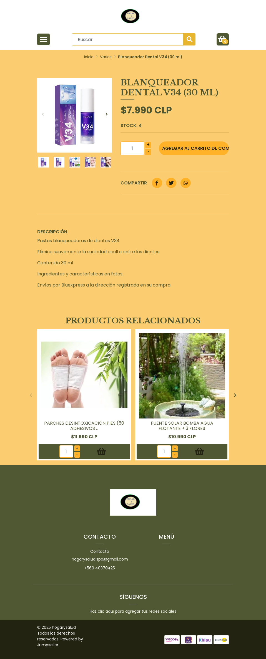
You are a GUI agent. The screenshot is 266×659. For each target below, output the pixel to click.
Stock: (131, 125)
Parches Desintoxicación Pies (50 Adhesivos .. (84, 425)
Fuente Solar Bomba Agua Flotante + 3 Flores (182, 425)
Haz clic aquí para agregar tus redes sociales (133, 611)
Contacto (99, 551)
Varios (106, 57)
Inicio (89, 57)
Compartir (134, 183)
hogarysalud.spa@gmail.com (100, 559)
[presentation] (42, 114)
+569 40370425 (99, 568)
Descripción (52, 232)
